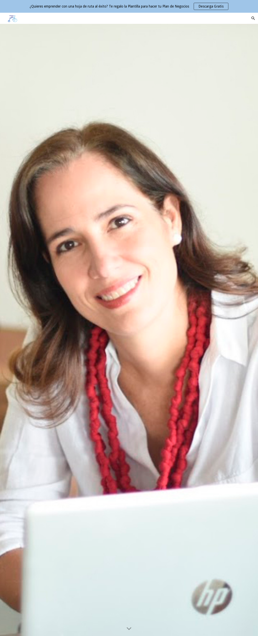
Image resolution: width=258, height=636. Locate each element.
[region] (129, 6)
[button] (253, 18)
